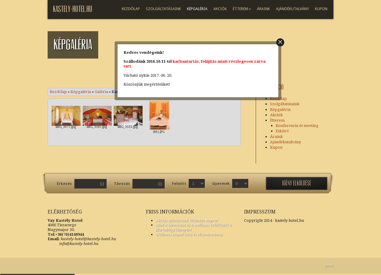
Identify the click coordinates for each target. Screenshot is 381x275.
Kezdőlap (131, 9)
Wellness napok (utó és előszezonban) (189, 234)
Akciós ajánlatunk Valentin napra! (187, 220)
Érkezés (64, 183)
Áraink (263, 9)
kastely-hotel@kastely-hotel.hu (88, 239)
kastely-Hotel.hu (72, 9)
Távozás (122, 183)
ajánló (328, 266)
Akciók (220, 9)
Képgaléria (197, 9)
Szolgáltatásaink (163, 9)
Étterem (242, 9)
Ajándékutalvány (292, 9)
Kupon (321, 9)
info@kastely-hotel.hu (73, 243)
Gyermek (221, 183)
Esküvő (282, 131)
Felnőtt (179, 183)
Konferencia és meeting (297, 125)
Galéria (101, 91)
